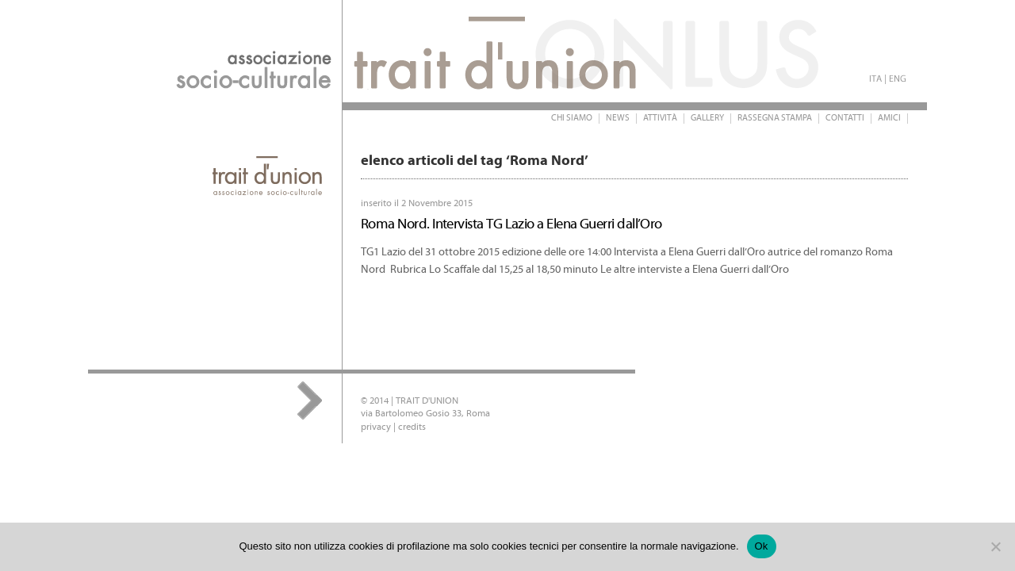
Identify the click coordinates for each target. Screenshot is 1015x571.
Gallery (707, 118)
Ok (761, 546)
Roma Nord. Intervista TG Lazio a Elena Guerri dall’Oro (511, 224)
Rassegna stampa (774, 118)
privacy (376, 427)
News (618, 118)
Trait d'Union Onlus (405, 51)
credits (412, 427)
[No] (995, 546)
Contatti (844, 118)
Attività (660, 118)
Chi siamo (571, 118)
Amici (889, 118)
